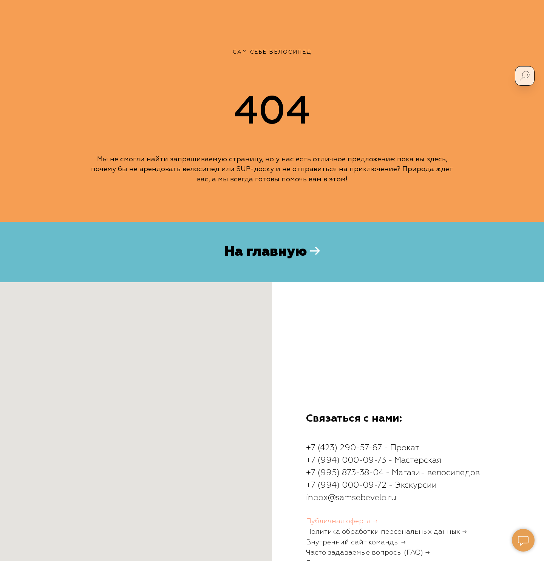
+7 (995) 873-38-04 (344, 473)
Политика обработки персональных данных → (386, 532)
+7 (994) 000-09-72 (346, 485)
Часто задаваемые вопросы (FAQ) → (368, 552)
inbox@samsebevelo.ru (351, 498)
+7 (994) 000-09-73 (346, 460)
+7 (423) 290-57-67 (344, 448)
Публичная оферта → (342, 521)
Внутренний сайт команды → (356, 542)
